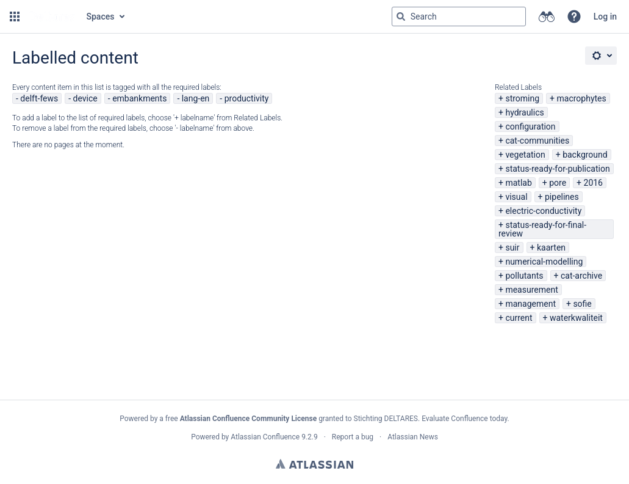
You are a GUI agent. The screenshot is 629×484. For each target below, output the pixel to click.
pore (557, 183)
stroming (522, 98)
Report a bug (352, 437)
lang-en (196, 98)
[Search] (401, 16)
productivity (247, 98)
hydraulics (524, 112)
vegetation (525, 155)
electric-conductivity (543, 211)
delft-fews (39, 98)
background (585, 155)
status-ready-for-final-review (542, 229)
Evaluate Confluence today (464, 418)
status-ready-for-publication (557, 169)
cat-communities (537, 140)
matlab (518, 183)
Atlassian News (412, 437)
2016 (593, 183)
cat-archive (581, 275)
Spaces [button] (101, 16)
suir (512, 247)
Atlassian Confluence (265, 437)
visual (516, 197)
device (85, 98)
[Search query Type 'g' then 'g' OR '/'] (459, 16)
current (518, 318)
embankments (139, 98)
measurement (531, 290)
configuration (530, 126)
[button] (14, 16)
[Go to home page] (52, 16)
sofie (582, 304)
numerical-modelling (544, 261)
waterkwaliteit (576, 318)
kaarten (551, 247)
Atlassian (314, 464)
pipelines (562, 197)
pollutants (524, 275)
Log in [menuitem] (605, 16)
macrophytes (581, 98)
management (530, 304)
